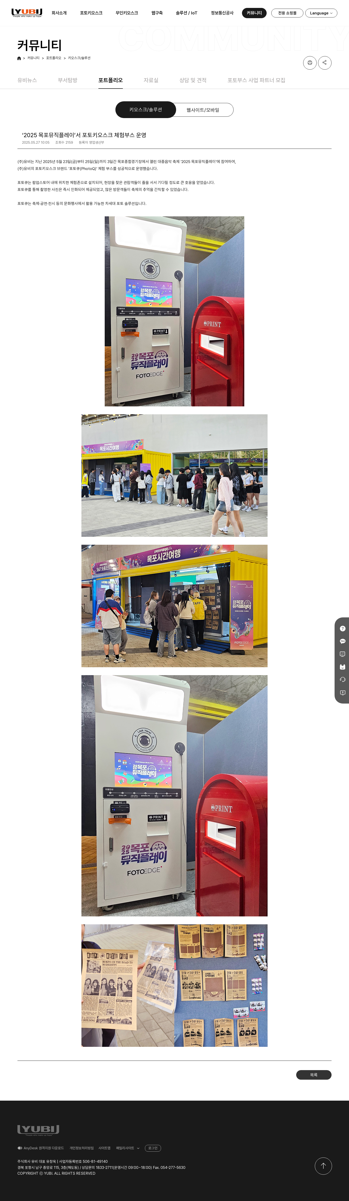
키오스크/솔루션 (79, 58)
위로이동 (323, 1166)
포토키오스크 (91, 13)
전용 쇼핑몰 (287, 13)
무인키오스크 (127, 13)
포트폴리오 (53, 58)
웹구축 (157, 13)
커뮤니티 (254, 13)
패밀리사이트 (125, 1148)
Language (319, 13)
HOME (19, 58)
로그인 (153, 1148)
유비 (27, 13)
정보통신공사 (222, 13)
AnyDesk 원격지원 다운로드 (44, 1148)
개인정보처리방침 (82, 1148)
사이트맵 (104, 1148)
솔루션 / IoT (187, 13)
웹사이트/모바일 (203, 110)
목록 (314, 1074)
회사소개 (59, 13)
